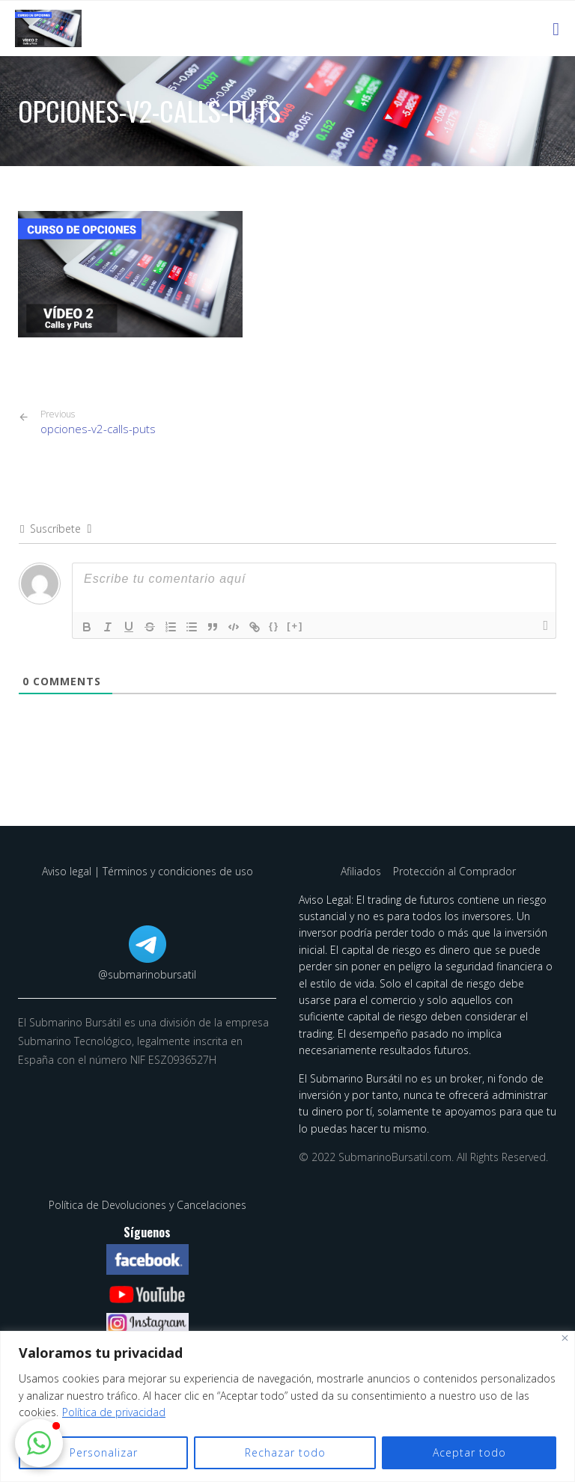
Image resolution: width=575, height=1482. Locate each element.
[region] (287, 1406)
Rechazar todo (285, 1452)
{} (274, 625)
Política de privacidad (113, 1412)
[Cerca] (565, 1338)
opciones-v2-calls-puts (98, 422)
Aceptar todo (469, 1452)
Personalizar (104, 1452)
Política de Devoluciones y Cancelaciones (147, 1205)
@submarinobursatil (147, 974)
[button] (39, 1443)
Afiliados (362, 871)
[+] (295, 625)
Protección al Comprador (454, 871)
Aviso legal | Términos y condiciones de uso (147, 871)
